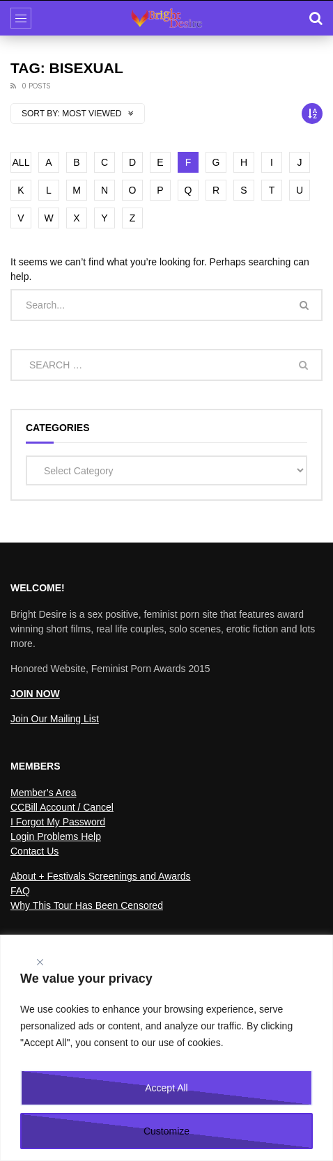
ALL (21, 162)
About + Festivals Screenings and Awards (100, 876)
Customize (166, 1131)
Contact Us (34, 851)
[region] (166, 1048)
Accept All (166, 1087)
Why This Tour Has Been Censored (86, 905)
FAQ (20, 890)
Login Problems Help (55, 836)
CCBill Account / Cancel (62, 807)
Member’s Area (43, 792)
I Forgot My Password (57, 821)
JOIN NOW (35, 693)
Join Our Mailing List (54, 718)
